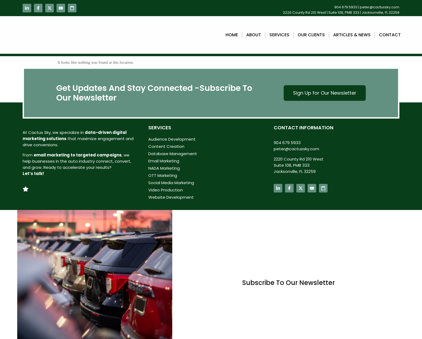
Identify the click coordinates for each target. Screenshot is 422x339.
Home (232, 35)
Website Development (171, 197)
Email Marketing (163, 161)
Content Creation (166, 146)
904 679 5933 (345, 7)
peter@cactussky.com (379, 7)
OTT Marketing (162, 175)
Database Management (172, 153)
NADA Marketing (164, 168)
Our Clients (311, 35)
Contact (390, 35)
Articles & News (352, 35)
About (253, 35)
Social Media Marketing (171, 182)
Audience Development (172, 139)
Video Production (165, 190)
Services (279, 35)
